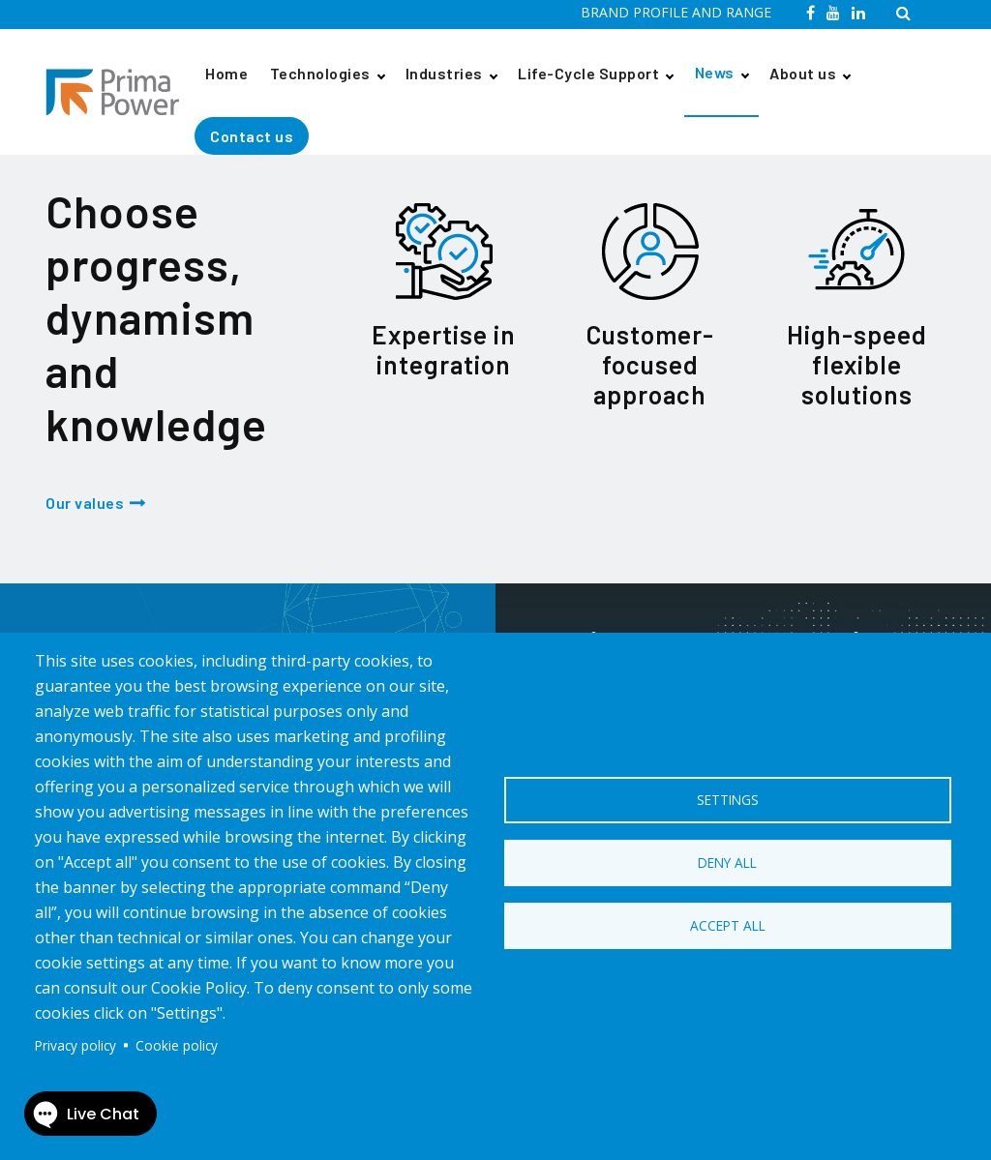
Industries (444, 73)
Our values (84, 502)
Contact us (251, 136)
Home (226, 73)
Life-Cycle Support (588, 73)
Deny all (727, 862)
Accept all (728, 925)
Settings (728, 799)
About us (802, 73)
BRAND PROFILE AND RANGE (676, 12)
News (715, 72)
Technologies (320, 73)
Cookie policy (176, 1045)
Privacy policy (75, 1045)
